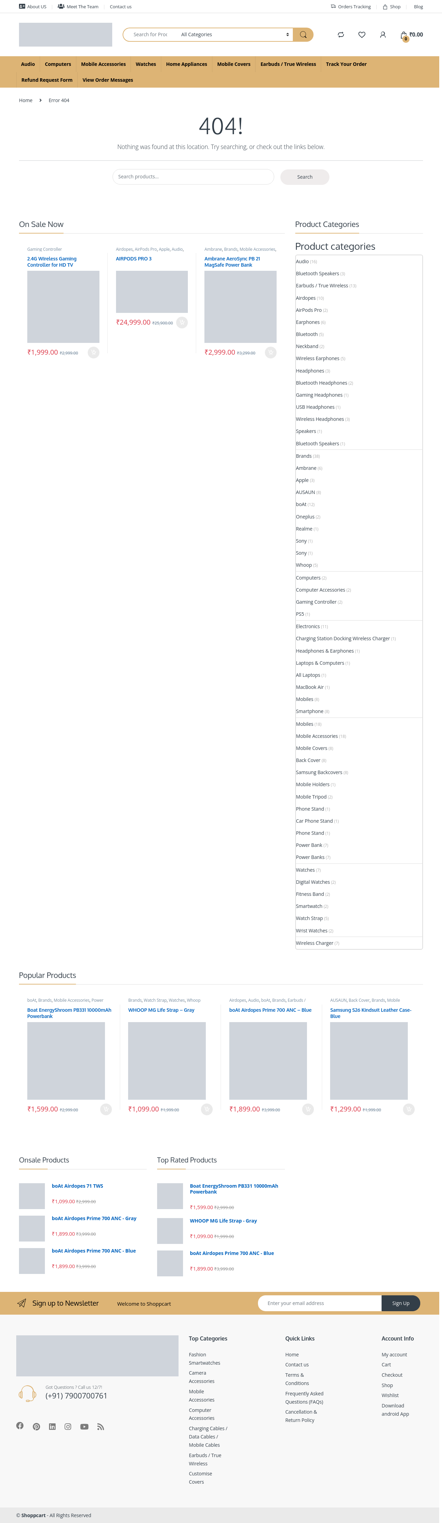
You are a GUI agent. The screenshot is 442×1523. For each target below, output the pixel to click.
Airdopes (124, 249)
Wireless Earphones (317, 358)
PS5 (300, 614)
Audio (28, 64)
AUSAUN (305, 492)
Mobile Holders (312, 784)
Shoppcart (33, 1515)
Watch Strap (309, 918)
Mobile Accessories (103, 64)
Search (305, 177)
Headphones (310, 370)
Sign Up (401, 1303)
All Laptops (308, 675)
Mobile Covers (234, 64)
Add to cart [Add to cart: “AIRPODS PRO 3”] (182, 322)
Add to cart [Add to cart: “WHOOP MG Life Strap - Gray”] (207, 1109)
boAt (301, 504)
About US (32, 6)
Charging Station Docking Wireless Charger (343, 638)
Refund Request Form (47, 80)
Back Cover (308, 760)
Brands (231, 249)
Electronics (308, 626)
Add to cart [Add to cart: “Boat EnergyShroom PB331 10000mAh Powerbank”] (106, 1109)
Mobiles (304, 699)
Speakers (306, 431)
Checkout (392, 1375)
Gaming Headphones (319, 395)
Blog (418, 6)
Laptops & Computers (320, 663)
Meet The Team (78, 6)
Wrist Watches (311, 930)
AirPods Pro (146, 249)
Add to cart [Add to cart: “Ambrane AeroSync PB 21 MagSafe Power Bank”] (271, 352)
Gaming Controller (44, 249)
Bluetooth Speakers (317, 273)
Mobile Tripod (311, 796)
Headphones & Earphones (325, 650)
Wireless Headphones (320, 419)
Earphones (308, 322)
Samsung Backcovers (319, 772)
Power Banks (310, 857)
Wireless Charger (314, 943)
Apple (164, 249)
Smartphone (310, 711)
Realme (304, 528)
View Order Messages (108, 80)
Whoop (304, 565)
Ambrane (213, 249)
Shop (391, 6)
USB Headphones (315, 407)
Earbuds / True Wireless (288, 64)
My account (394, 1354)
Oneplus (305, 516)
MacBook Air (310, 687)
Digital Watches (313, 882)
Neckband (307, 346)
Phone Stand (310, 808)
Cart (386, 1364)
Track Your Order (346, 64)
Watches (146, 64)
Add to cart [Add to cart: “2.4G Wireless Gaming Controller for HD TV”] (93, 352)
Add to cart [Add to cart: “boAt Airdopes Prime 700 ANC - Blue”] (308, 1109)
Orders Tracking (350, 6)
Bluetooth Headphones (321, 382)
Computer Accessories (320, 589)
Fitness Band (310, 894)
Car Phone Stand (314, 821)
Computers (58, 64)
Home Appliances (186, 64)
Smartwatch (309, 906)
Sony (301, 540)
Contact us (121, 6)
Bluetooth (307, 334)
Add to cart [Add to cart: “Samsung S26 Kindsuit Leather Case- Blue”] (409, 1109)
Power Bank (309, 845)
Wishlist (390, 1395)
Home (25, 100)
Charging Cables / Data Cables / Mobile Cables (208, 1436)
